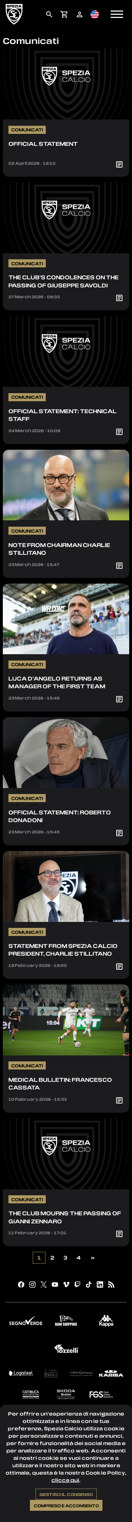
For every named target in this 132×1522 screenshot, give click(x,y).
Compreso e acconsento (66, 1505)
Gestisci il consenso (66, 1494)
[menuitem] (49, 14)
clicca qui (65, 1480)
